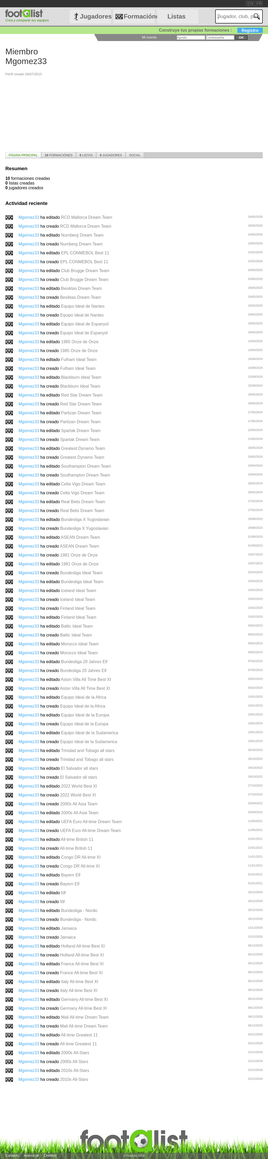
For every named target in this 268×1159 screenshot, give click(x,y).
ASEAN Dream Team (80, 537)
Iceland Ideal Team (78, 590)
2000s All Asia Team (79, 804)
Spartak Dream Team (80, 430)
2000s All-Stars (75, 1053)
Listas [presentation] (86, 155)
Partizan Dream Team (81, 413)
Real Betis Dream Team (83, 502)
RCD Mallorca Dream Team (86, 217)
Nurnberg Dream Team (82, 235)
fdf (63, 893)
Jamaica (69, 928)
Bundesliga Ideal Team (81, 573)
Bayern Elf (70, 875)
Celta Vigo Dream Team (83, 484)
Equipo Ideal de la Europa (85, 715)
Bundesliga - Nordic (79, 910)
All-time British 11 (77, 839)
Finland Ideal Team (78, 608)
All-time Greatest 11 (79, 1035)
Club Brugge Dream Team (85, 270)
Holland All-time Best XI (83, 946)
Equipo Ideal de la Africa (83, 697)
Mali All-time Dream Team (85, 1017)
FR (259, 3)
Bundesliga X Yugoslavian (85, 519)
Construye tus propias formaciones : (211, 30)
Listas (177, 16)
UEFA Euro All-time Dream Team (91, 821)
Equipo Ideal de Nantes (82, 306)
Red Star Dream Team (82, 395)
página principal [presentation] (23, 155)
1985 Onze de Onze (79, 342)
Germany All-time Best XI (84, 999)
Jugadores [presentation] (111, 155)
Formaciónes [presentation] (58, 155)
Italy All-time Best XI (79, 981)
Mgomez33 (29, 217)
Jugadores (95, 16)
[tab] (23, 155)
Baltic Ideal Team (77, 626)
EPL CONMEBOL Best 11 (85, 253)
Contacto (12, 1155)
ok (241, 37)
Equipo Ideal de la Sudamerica (89, 733)
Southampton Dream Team (86, 466)
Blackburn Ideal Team (81, 377)
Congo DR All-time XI (80, 857)
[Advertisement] (134, 113)
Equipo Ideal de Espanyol (84, 324)
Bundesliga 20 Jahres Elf (84, 661)
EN (250, 3)
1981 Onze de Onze (79, 555)
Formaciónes (139, 16)
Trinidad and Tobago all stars (88, 750)
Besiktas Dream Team (81, 288)
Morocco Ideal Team (80, 644)
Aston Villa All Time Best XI (86, 679)
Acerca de (31, 1155)
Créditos (50, 1155)
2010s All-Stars (75, 1070)
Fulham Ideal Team (79, 359)
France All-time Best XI (82, 964)
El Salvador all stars (79, 768)
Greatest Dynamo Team (83, 448)
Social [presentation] (135, 155)
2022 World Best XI (79, 786)
